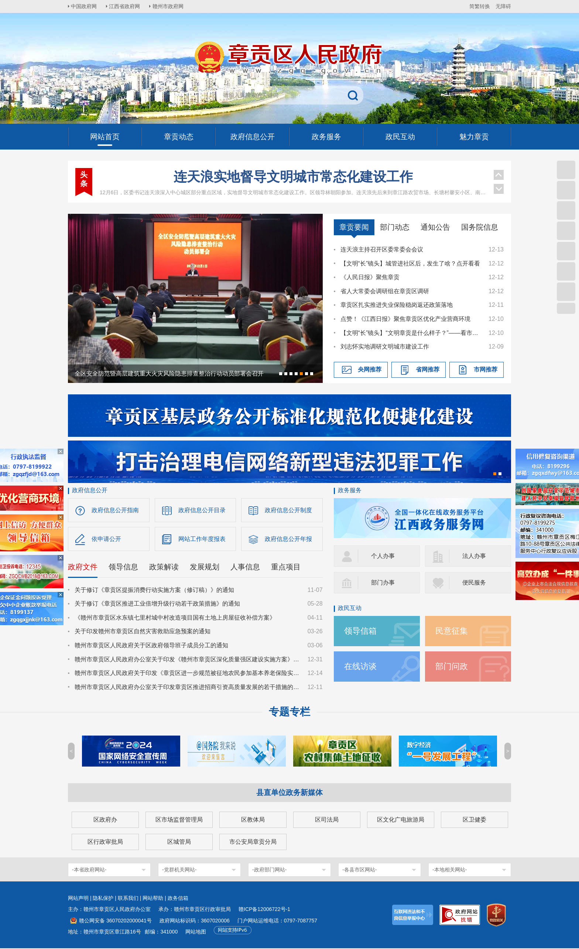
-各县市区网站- (359, 870)
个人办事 (383, 556)
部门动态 (395, 227)
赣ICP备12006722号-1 (264, 910)
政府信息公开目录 (202, 510)
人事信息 (245, 567)
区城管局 (179, 842)
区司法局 (327, 820)
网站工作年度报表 (202, 539)
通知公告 (435, 227)
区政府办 (105, 820)
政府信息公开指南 (115, 510)
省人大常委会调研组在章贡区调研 (384, 291)
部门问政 (451, 666)
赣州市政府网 (169, 6)
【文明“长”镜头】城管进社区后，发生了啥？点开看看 (410, 263)
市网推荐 (485, 369)
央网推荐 (369, 369)
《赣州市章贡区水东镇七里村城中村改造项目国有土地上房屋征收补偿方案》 (175, 618)
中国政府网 (84, 6)
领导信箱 (360, 630)
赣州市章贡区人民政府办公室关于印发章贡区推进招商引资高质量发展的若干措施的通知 (188, 687)
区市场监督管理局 (179, 820)
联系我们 (128, 899)
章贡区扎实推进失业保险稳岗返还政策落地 (396, 305)
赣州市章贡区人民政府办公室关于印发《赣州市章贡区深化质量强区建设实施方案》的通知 (188, 660)
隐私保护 (103, 899)
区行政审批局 (105, 842)
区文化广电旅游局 (400, 820)
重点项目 (286, 567)
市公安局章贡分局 (253, 842)
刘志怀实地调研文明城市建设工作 (384, 346)
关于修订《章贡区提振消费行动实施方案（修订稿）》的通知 (154, 590)
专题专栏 (289, 712)
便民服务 (474, 582)
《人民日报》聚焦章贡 (370, 277)
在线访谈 (360, 666)
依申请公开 (106, 539)
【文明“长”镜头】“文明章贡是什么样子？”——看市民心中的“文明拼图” (411, 333)
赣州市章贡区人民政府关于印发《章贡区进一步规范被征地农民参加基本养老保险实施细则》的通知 (188, 674)
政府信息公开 (89, 490)
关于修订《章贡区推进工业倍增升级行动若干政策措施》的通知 (157, 604)
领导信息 (123, 567)
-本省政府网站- (89, 870)
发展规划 (204, 567)
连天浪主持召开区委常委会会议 (381, 249)
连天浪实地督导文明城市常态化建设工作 (293, 176)
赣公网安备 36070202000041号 (115, 921)
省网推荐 (427, 369)
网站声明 (78, 899)
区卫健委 (474, 820)
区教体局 (253, 820)
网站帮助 (153, 899)
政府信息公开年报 (288, 539)
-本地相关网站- (449, 870)
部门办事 (383, 582)
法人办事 (474, 556)
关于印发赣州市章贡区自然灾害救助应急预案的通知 (142, 632)
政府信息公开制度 (288, 510)
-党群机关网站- (179, 870)
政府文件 (82, 567)
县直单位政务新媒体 (289, 793)
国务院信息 (479, 227)
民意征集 (451, 630)
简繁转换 (479, 6)
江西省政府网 (125, 6)
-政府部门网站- (269, 870)
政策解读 (164, 567)
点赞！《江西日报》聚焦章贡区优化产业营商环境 (405, 319)
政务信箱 (178, 899)
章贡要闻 (354, 227)
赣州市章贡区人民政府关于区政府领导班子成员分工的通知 (151, 646)
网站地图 (195, 932)
